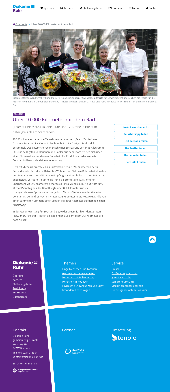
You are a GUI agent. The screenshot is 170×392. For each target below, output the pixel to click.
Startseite (20, 24)
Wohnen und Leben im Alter (78, 273)
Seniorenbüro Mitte (123, 281)
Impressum (19, 292)
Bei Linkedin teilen (135, 155)
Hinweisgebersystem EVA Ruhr (129, 290)
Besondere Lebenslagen (76, 290)
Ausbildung (19, 288)
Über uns (18, 275)
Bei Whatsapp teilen (135, 134)
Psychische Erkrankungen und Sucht (83, 286)
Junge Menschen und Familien (79, 269)
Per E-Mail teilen (136, 162)
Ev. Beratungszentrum (124, 273)
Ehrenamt (117, 8)
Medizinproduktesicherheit (127, 286)
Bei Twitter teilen (135, 148)
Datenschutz (20, 297)
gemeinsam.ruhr (121, 277)
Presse (115, 269)
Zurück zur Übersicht (136, 127)
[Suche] (150, 8)
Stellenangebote (92, 8)
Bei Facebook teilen (136, 141)
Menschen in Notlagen (75, 281)
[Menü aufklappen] (134, 8)
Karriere (68, 8)
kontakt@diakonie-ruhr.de (28, 357)
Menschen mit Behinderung (78, 277)
